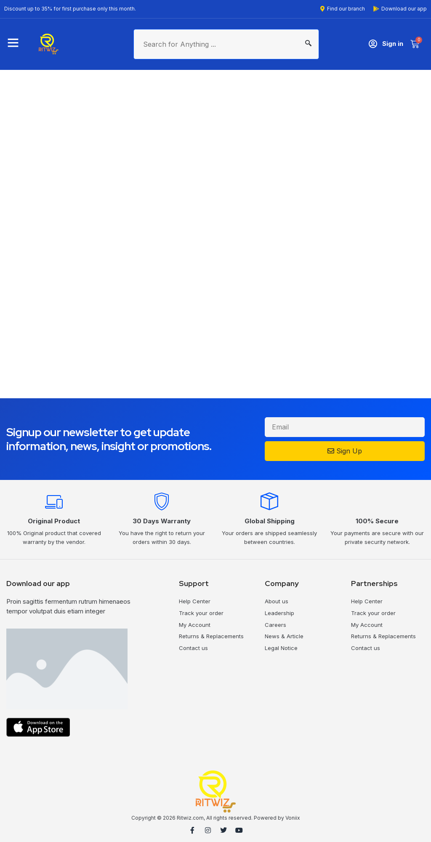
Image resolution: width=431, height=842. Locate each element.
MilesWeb (413, 831)
